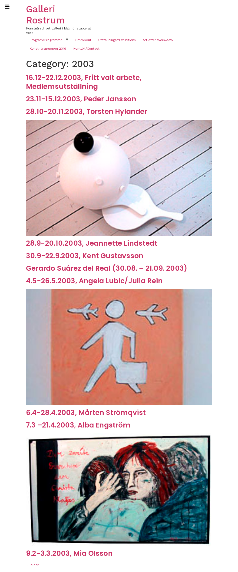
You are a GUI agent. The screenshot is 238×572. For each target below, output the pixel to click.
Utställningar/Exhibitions (117, 40)
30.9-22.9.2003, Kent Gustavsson (84, 256)
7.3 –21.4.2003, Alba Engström (78, 425)
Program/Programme (46, 40)
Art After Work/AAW (158, 40)
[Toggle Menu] (7, 6)
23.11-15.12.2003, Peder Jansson (81, 99)
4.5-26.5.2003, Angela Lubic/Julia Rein (94, 281)
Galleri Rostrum (45, 15)
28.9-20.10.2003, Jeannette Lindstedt (91, 243)
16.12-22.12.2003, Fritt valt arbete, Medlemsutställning (84, 82)
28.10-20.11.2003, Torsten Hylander (86, 111)
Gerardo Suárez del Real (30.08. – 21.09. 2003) (106, 268)
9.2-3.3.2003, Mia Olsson (69, 553)
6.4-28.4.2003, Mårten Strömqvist (86, 413)
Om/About (83, 40)
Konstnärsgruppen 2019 (48, 48)
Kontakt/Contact (86, 48)
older (32, 565)
